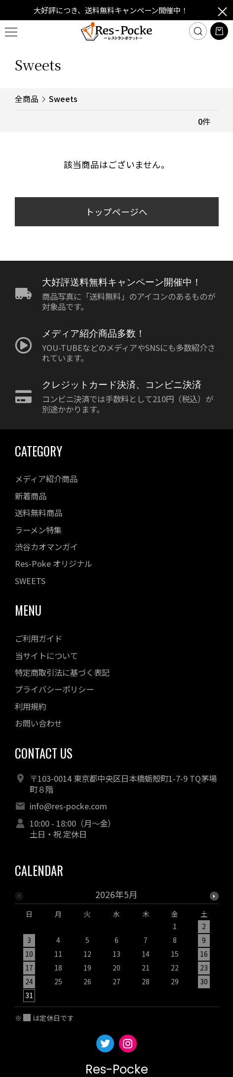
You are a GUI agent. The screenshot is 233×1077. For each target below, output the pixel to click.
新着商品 (30, 496)
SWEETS (30, 581)
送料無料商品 (38, 513)
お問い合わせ (38, 723)
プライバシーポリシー (54, 689)
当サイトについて (46, 655)
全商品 (27, 98)
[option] (117, 948)
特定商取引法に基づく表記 (62, 672)
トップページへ (116, 212)
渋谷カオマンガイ (46, 547)
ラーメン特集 (38, 530)
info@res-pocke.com (68, 806)
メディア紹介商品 (46, 479)
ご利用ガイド (38, 638)
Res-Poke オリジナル (53, 563)
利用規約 (30, 706)
